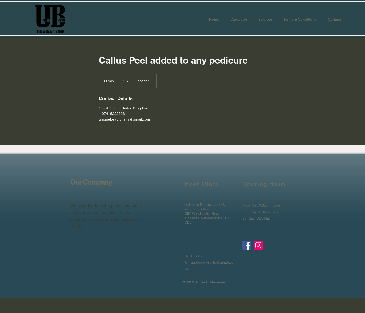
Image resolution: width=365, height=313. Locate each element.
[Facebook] (246, 245)
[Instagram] (258, 245)
